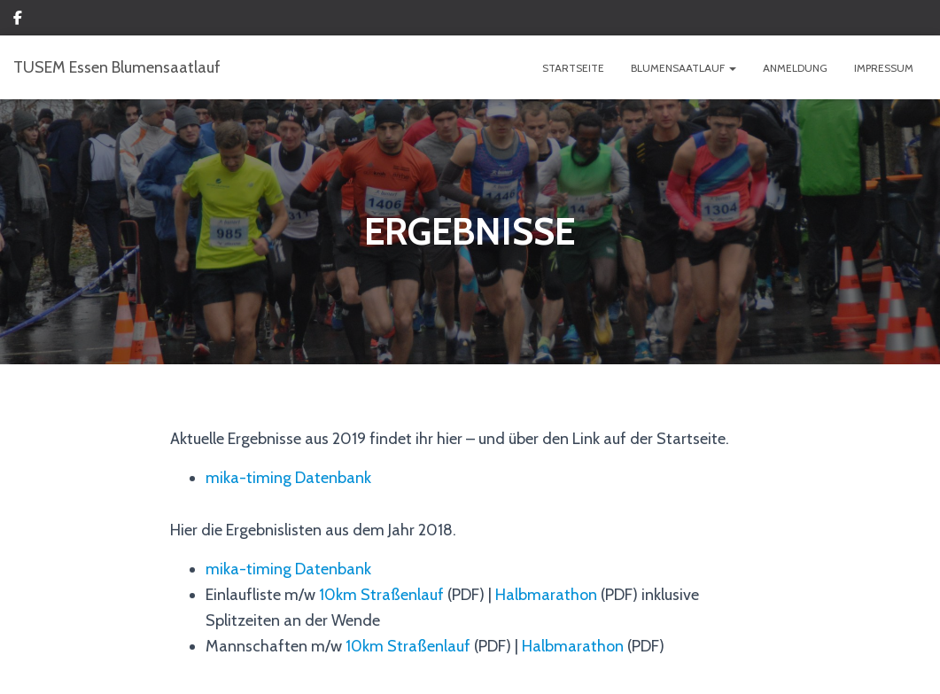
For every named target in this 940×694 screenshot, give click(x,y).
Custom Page (17, 20)
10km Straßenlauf (381, 594)
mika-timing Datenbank (288, 477)
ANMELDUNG (795, 67)
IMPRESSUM (883, 67)
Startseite (573, 67)
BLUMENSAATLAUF (683, 67)
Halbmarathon (546, 594)
